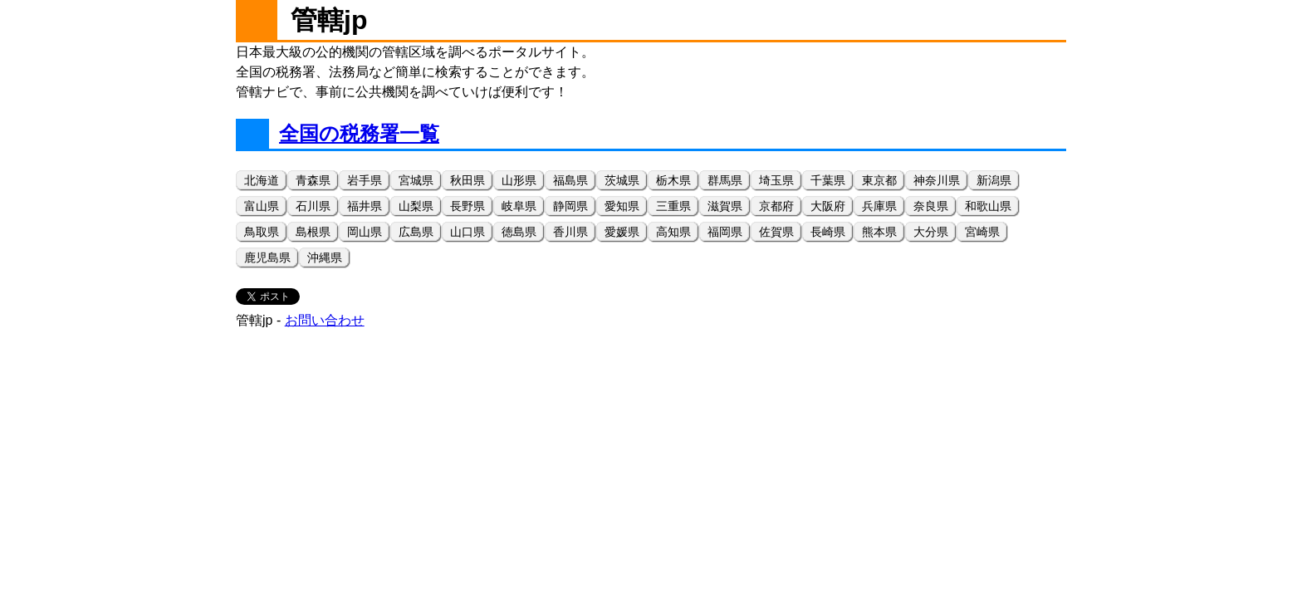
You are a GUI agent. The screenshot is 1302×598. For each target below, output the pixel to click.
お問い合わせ (325, 320)
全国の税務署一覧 (359, 133)
